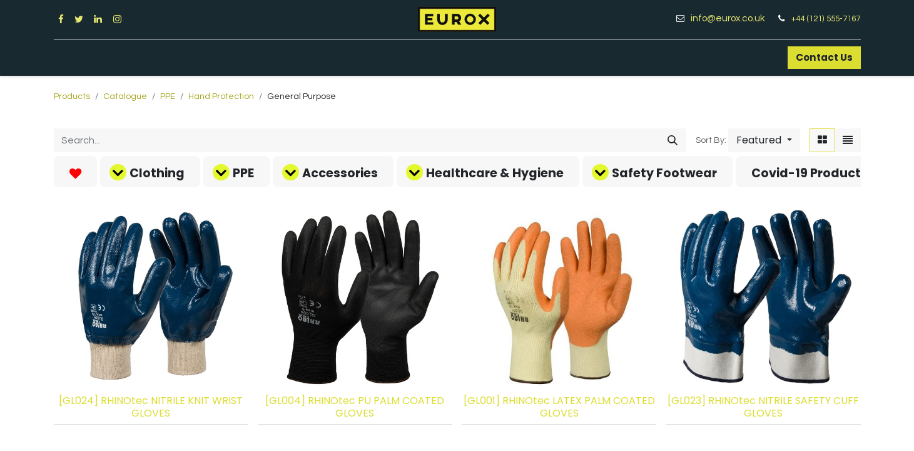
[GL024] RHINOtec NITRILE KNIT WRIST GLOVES (151, 406)
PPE (167, 96)
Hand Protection (221, 96)
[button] (764, 140)
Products (72, 96)
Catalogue (125, 96)
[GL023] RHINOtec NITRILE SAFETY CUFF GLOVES (763, 406)
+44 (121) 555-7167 (825, 18)
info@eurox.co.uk (732, 18)
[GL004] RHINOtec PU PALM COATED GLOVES (354, 406)
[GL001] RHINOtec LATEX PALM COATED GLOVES (559, 406)
